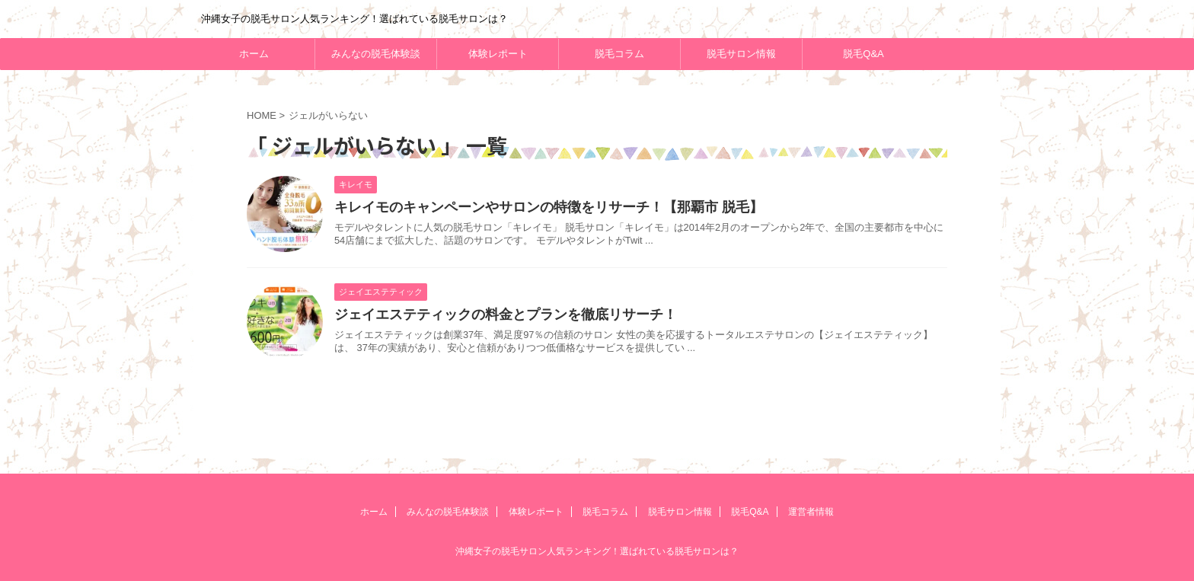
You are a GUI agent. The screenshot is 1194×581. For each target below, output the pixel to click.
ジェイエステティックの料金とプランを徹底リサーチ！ (505, 314)
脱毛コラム (619, 53)
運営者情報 (811, 511)
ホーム (254, 53)
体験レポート (498, 53)
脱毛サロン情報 (741, 53)
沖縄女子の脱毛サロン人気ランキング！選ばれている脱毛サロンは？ (597, 551)
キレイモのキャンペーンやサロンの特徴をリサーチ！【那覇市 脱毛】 (548, 207)
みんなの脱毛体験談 (375, 53)
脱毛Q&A (863, 53)
